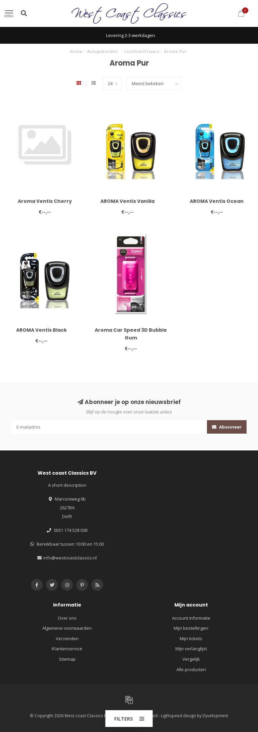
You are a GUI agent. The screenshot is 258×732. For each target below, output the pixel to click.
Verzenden (67, 638)
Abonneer (227, 427)
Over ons (67, 618)
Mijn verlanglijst (191, 649)
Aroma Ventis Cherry (45, 201)
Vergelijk (191, 659)
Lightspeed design (178, 715)
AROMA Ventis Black (41, 330)
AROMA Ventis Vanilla (127, 201)
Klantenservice (67, 649)
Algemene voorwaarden (67, 628)
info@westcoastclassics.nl (70, 558)
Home (76, 51)
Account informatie (191, 618)
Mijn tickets (191, 638)
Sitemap (67, 659)
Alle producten (191, 669)
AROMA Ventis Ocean (217, 201)
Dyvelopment (215, 715)
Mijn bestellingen (191, 628)
